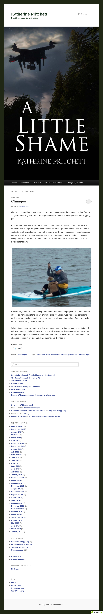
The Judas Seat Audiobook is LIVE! (26, 378)
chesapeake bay (57, 354)
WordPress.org (17, 591)
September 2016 (18, 495)
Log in (13, 582)
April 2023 (15, 440)
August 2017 (16, 489)
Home (14, 183)
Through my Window (75, 183)
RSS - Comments (18, 559)
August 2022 (16, 449)
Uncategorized (24, 354)
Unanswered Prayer (32, 408)
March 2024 (16, 438)
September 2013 (18, 517)
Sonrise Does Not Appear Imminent (26, 387)
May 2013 (15, 523)
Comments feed (17, 588)
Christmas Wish (17, 392)
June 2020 (15, 466)
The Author (25, 183)
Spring (26, 413)
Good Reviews (17, 384)
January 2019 (16, 475)
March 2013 (16, 529)
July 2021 (15, 458)
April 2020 (15, 469)
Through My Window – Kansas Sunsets (45, 416)
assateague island (43, 354)
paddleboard (73, 354)
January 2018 (16, 483)
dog (66, 354)
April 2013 (15, 526)
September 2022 (18, 446)
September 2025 (18, 429)
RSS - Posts (16, 556)
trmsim (14, 405)
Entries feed (16, 585)
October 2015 (16, 512)
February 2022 (17, 455)
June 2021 (15, 460)
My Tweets (15, 569)
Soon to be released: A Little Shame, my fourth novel (33, 375)
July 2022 (15, 452)
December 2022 (17, 443)
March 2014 (16, 514)
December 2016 (17, 492)
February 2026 (17, 426)
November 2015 (17, 509)
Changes (18, 201)
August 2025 (16, 432)
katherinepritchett (18, 416)
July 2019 (15, 472)
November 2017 (17, 486)
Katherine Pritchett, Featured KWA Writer (28, 411)
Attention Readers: (19, 381)
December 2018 (17, 478)
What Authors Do (18, 389)
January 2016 (16, 503)
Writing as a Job (26, 405)
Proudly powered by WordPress (51, 605)
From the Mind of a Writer (21, 544)
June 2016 (15, 500)
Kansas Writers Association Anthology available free (33, 395)
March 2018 (16, 480)
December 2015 (17, 506)
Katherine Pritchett (29, 14)
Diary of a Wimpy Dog (53, 183)
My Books (37, 183)
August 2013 (16, 520)
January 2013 (16, 532)
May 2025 (15, 435)
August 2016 (16, 497)
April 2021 (15, 463)
